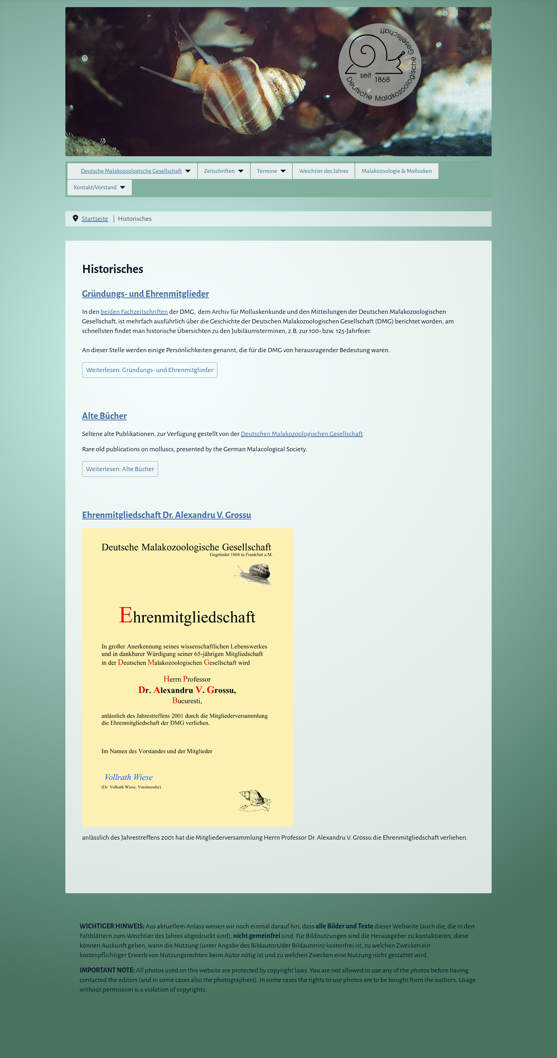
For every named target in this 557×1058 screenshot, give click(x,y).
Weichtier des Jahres (323, 171)
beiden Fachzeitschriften (134, 311)
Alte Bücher (104, 416)
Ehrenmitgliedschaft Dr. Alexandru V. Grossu (166, 515)
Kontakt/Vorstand (95, 187)
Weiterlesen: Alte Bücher (120, 469)
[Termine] (281, 171)
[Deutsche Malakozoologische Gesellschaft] (186, 171)
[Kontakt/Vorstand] (121, 187)
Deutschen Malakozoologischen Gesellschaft (302, 433)
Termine (267, 171)
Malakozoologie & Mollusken (397, 171)
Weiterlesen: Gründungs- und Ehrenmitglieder (149, 369)
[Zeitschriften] (239, 171)
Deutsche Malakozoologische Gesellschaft (131, 171)
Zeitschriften (219, 171)
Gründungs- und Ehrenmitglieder (145, 294)
